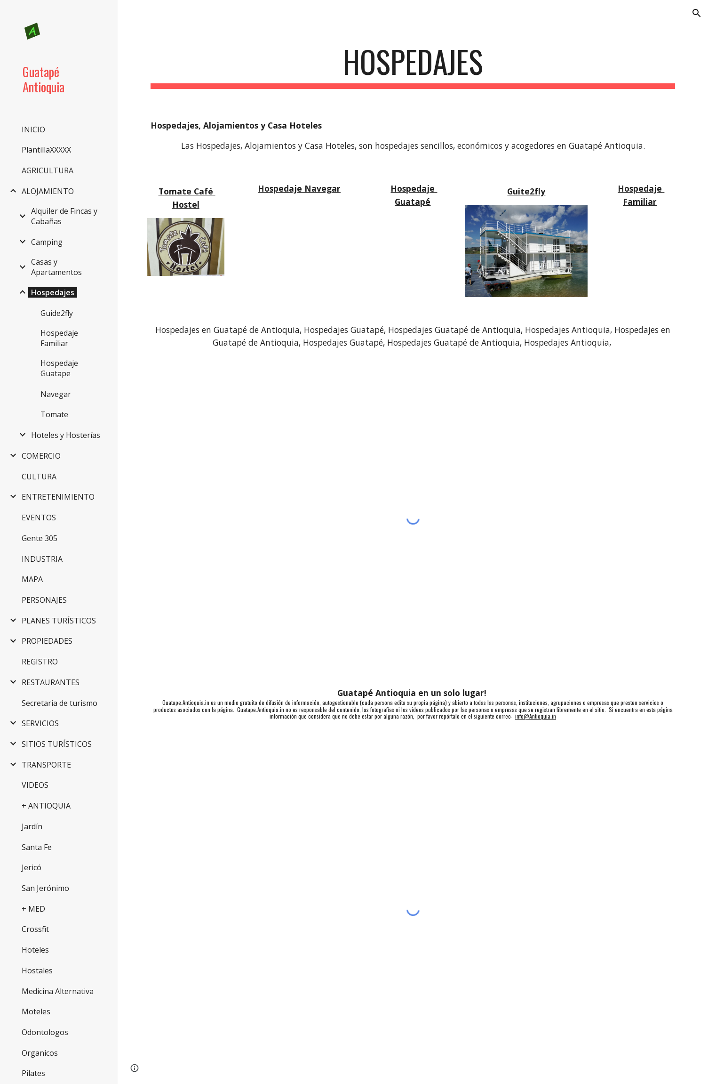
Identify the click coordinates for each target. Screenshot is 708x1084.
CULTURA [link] (39, 476)
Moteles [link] (36, 1011)
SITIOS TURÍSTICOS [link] (57, 744)
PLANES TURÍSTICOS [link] (59, 620)
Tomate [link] (54, 414)
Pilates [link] (33, 1073)
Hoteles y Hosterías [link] (65, 435)
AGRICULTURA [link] (47, 170)
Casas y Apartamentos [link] (56, 267)
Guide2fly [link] (56, 313)
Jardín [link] (32, 826)
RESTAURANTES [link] (51, 682)
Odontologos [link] (45, 1032)
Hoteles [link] (35, 950)
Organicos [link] (40, 1053)
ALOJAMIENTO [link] (48, 191)
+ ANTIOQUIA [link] (46, 806)
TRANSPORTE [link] (46, 765)
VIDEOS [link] (35, 785)
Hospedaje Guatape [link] (59, 368)
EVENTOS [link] (39, 517)
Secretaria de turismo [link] (59, 703)
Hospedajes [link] (52, 292)
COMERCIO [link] (41, 456)
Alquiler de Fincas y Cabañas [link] (64, 216)
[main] (412, 66)
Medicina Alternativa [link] (58, 991)
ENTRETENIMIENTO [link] (58, 497)
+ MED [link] (33, 909)
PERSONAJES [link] (44, 600)
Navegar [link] (55, 394)
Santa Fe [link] (37, 847)
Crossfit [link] (35, 929)
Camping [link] (47, 242)
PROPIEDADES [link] (47, 641)
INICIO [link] (33, 129)
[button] (696, 13)
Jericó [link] (31, 867)
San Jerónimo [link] (45, 888)
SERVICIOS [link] (40, 723)
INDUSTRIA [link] (42, 559)
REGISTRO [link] (40, 661)
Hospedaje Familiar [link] (59, 338)
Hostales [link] (37, 970)
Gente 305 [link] (39, 538)
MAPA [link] (32, 579)
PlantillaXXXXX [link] (46, 150)
